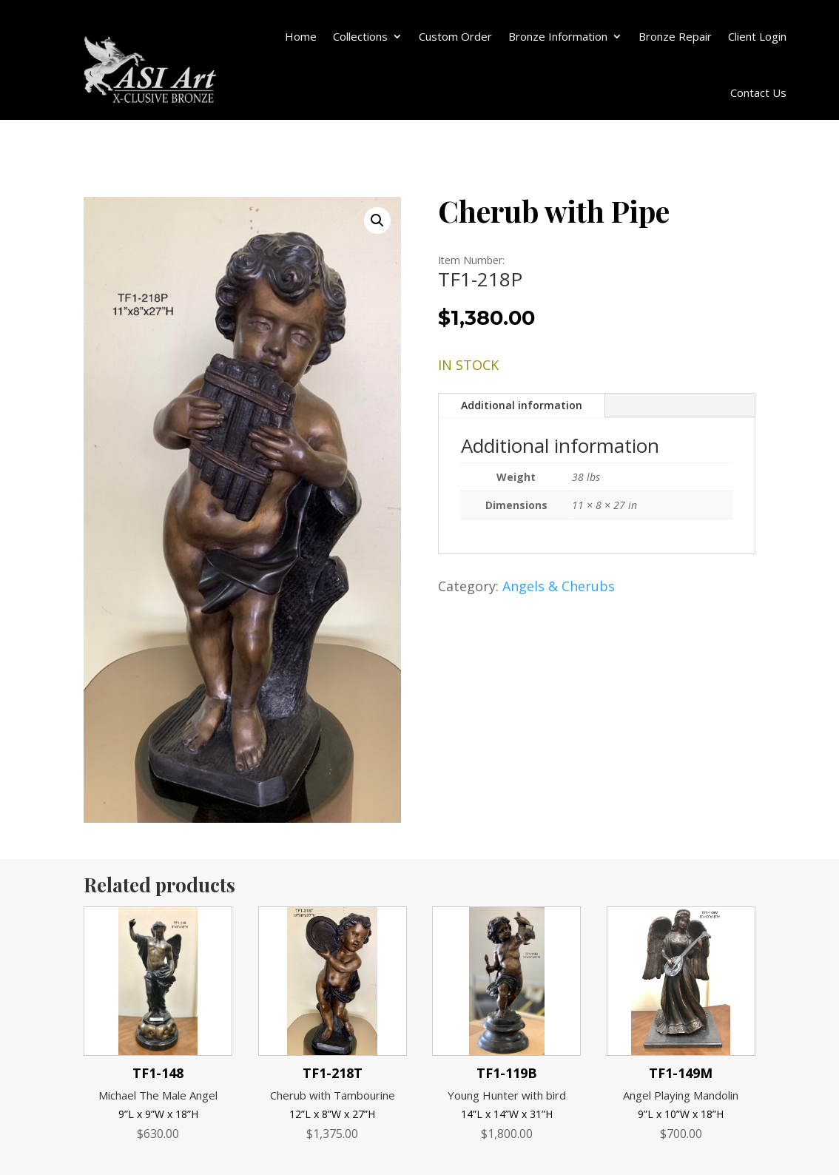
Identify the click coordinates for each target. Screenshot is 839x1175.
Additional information (521, 405)
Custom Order (455, 36)
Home (301, 36)
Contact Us (758, 92)
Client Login (757, 36)
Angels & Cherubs (558, 586)
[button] (377, 220)
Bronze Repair (675, 36)
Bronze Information (557, 36)
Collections (360, 36)
